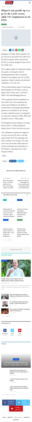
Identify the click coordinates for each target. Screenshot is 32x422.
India (5, 199)
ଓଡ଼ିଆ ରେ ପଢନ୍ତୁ (18, 417)
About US (9, 417)
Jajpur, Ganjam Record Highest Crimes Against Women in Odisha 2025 (19, 388)
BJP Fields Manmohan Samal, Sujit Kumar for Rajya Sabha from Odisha (16, 364)
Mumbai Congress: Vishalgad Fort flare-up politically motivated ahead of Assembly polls (23, 184)
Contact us (27, 417)
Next (10, 239)
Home (4, 417)
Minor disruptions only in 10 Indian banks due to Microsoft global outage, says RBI (8, 184)
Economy (4, 24)
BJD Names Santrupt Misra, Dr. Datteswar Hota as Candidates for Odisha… (19, 372)
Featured (20, 199)
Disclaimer (16, 419)
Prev (5, 239)
